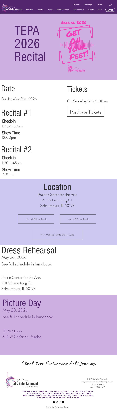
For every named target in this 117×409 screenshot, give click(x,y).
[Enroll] (110, 10)
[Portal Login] (88, 4)
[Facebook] (59, 402)
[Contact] (99, 4)
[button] (29, 9)
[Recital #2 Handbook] (78, 219)
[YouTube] (62, 402)
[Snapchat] (54, 402)
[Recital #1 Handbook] (36, 219)
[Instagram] (57, 402)
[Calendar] (76, 4)
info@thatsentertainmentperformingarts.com (97, 381)
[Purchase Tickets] (85, 112)
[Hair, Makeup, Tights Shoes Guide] (57, 234)
